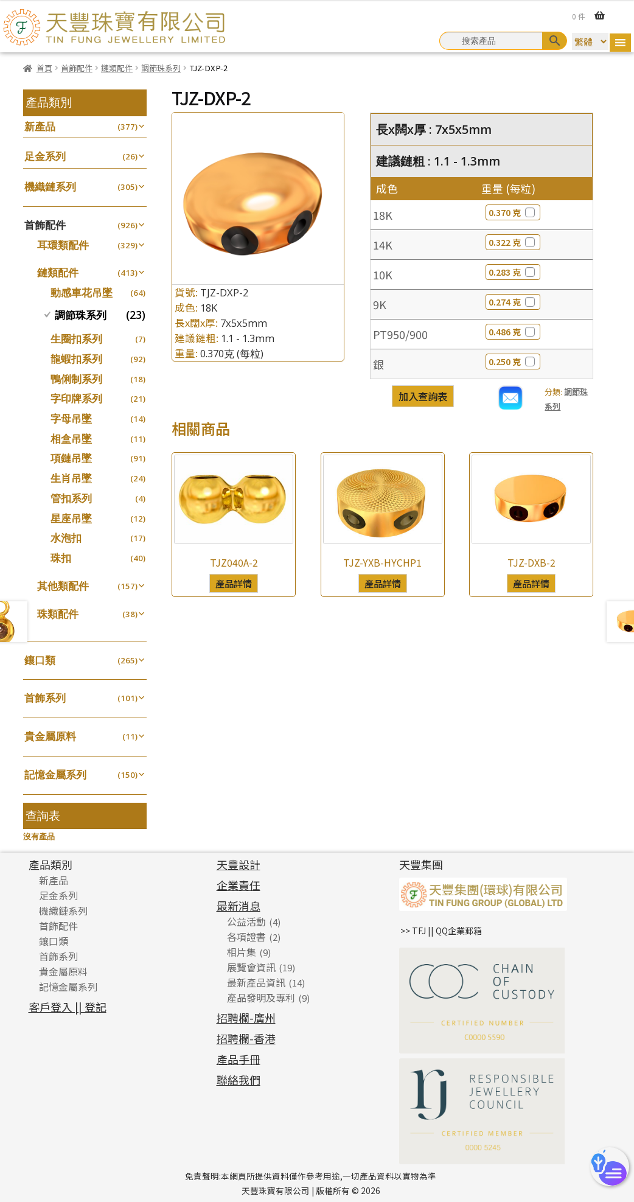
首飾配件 (76, 68)
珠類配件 (57, 614)
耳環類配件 (63, 245)
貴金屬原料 (50, 736)
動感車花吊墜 (82, 292)
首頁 (44, 68)
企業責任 (238, 885)
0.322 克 (513, 242)
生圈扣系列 (76, 339)
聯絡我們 (238, 1080)
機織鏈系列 (50, 187)
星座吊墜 (71, 518)
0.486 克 (513, 332)
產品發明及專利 (261, 997)
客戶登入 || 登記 (67, 1007)
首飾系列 (45, 698)
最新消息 (238, 906)
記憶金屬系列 (55, 774)
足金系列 (45, 156)
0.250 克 (513, 361)
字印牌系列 (76, 398)
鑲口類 (39, 660)
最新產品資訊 (256, 982)
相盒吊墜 (71, 439)
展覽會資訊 (251, 967)
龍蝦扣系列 (76, 359)
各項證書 (246, 936)
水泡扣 (66, 538)
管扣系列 (71, 498)
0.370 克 (513, 212)
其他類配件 (63, 586)
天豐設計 (238, 864)
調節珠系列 (161, 68)
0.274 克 (513, 302)
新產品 (39, 126)
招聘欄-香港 (246, 1038)
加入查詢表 (423, 396)
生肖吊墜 (71, 478)
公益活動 (246, 921)
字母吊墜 (71, 418)
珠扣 (61, 558)
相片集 (241, 952)
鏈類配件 (117, 68)
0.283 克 (513, 272)
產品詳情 (233, 583)
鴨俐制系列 (76, 379)
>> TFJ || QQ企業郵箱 (441, 930)
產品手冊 (238, 1059)
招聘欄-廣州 (246, 1018)
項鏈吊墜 (71, 458)
